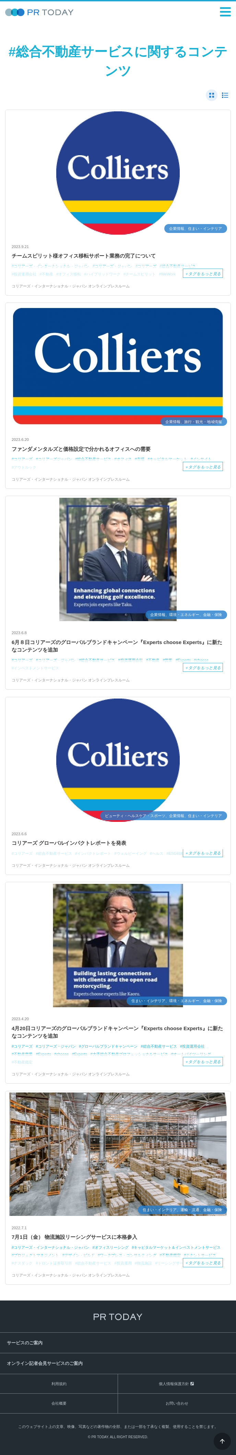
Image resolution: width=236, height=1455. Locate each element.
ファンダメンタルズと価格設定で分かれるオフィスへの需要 (81, 449)
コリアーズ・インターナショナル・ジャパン (51, 1247)
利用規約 (59, 1384)
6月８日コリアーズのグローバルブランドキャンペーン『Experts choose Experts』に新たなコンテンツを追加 (117, 646)
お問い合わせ (177, 1403)
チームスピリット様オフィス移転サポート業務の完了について (84, 256)
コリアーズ (23, 1046)
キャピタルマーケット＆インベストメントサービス (177, 1247)
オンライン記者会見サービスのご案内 (45, 1363)
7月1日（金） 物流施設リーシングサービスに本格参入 (74, 1237)
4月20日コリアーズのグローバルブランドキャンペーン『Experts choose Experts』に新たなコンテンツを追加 (117, 1032)
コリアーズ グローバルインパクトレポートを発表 (69, 843)
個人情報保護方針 (174, 1384)
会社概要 (59, 1403)
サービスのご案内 (25, 1342)
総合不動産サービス (160, 1046)
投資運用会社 (193, 1046)
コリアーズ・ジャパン (57, 1046)
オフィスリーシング (112, 1247)
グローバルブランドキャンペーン (109, 1046)
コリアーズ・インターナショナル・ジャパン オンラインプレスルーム (71, 286)
